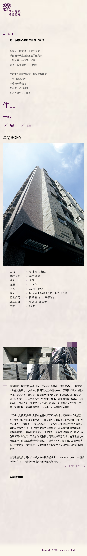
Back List (75, 466)
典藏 (12, 125)
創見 (29, 125)
